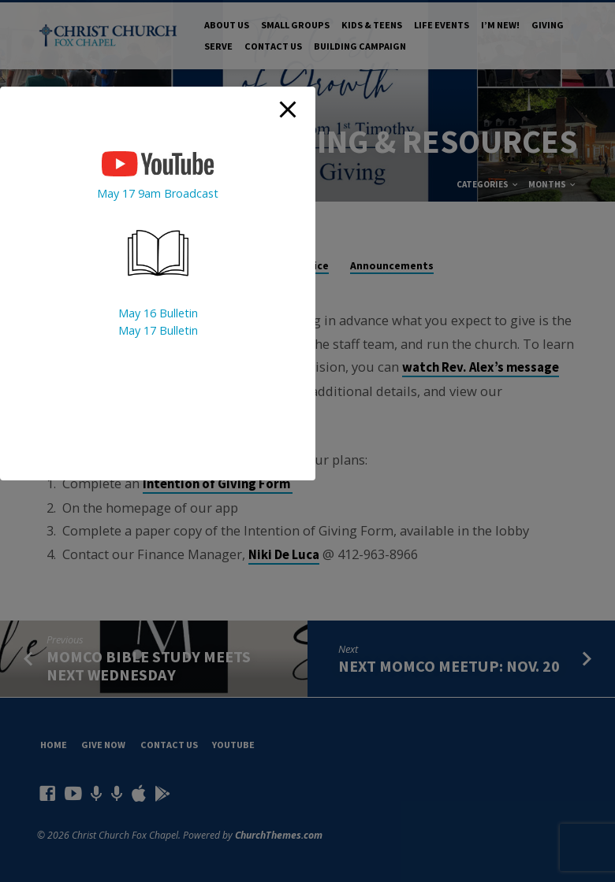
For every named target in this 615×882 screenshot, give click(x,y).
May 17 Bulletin (158, 330)
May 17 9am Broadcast (157, 193)
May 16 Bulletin (158, 313)
